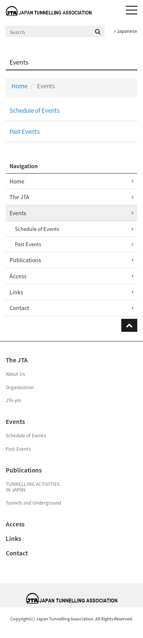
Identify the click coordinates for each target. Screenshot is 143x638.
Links (16, 292)
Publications (25, 260)
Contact (19, 308)
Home (19, 86)
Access (18, 276)
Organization (20, 387)
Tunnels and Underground (33, 502)
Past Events (25, 131)
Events (18, 213)
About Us (15, 373)
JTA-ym (13, 400)
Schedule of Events (34, 110)
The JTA (19, 197)
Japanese (125, 31)
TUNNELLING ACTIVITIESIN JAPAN (32, 487)
